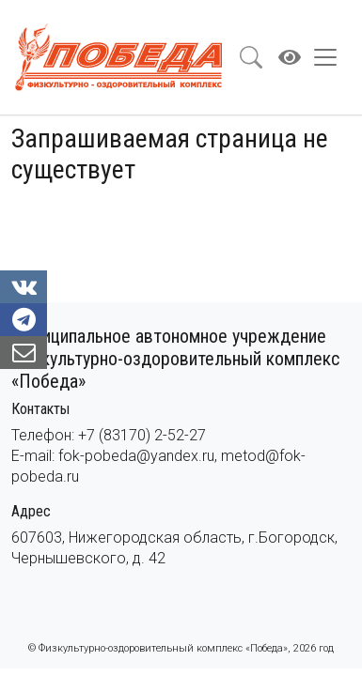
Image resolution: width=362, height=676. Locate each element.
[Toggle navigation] (331, 57)
